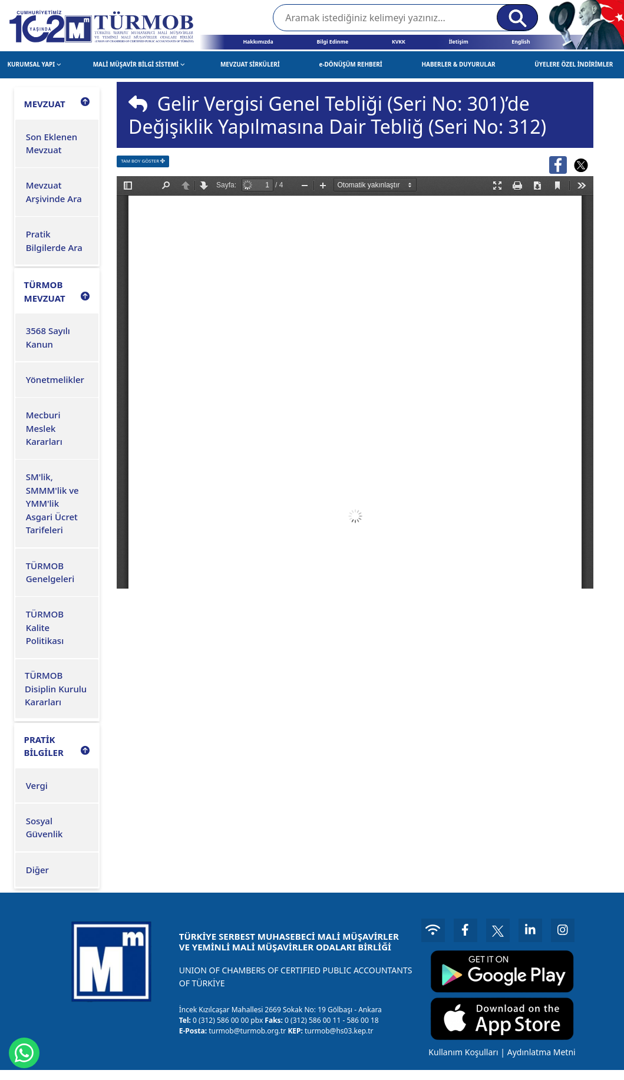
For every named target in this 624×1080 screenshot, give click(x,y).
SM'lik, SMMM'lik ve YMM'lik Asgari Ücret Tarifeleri (52, 503)
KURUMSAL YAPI (34, 64)
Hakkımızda (258, 41)
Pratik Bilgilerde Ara (54, 240)
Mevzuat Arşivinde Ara (54, 191)
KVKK (398, 41)
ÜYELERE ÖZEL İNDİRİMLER (573, 64)
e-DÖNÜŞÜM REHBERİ (350, 64)
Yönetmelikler (55, 379)
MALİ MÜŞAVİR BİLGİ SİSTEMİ (139, 64)
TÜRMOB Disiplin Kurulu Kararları (56, 688)
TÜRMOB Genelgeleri (50, 572)
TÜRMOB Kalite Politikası (45, 627)
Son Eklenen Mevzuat (52, 143)
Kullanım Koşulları (463, 1052)
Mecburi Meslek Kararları (44, 428)
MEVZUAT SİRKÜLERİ (250, 64)
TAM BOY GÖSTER (143, 161)
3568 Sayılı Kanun (48, 337)
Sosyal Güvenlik (44, 827)
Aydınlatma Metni (541, 1052)
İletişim (458, 41)
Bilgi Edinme (333, 41)
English (520, 41)
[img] (137, 103)
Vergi (37, 785)
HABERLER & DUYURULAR (458, 64)
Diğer (37, 870)
